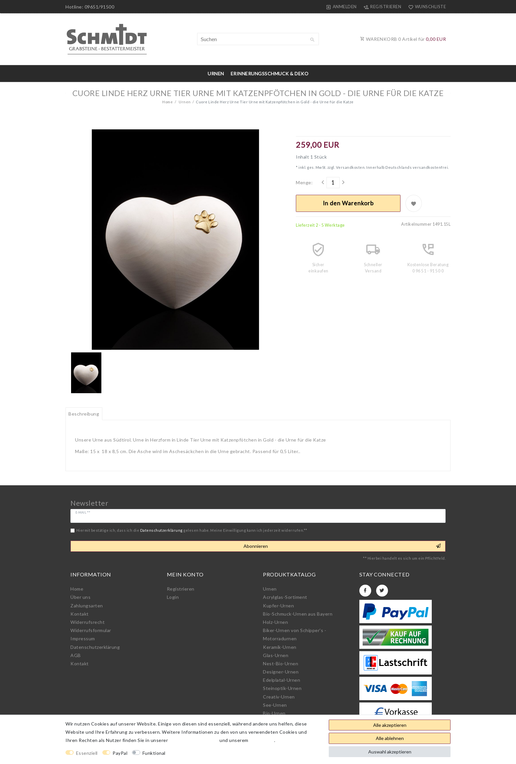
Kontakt (79, 614)
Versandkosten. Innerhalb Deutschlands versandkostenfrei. (392, 167)
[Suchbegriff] (258, 39)
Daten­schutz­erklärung (95, 647)
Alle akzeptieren (389, 725)
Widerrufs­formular (90, 630)
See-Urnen (275, 705)
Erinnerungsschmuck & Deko (270, 73)
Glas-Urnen (275, 655)
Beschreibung (83, 414)
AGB (75, 655)
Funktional (154, 753)
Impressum (82, 638)
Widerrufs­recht (87, 622)
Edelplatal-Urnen (281, 680)
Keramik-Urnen (280, 647)
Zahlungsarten (86, 605)
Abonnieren (342, 546)
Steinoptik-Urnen (282, 688)
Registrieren (180, 589)
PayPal (120, 753)
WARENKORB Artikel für (403, 39)
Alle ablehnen (390, 738)
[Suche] (312, 39)
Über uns (80, 597)
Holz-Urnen (275, 622)
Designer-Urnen (280, 672)
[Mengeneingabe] (333, 182)
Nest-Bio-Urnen (280, 663)
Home (167, 102)
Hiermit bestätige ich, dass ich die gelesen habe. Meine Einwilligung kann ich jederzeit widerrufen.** (191, 530)
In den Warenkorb (348, 203)
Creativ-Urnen (279, 697)
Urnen (216, 73)
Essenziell (87, 753)
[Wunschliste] (425, 6)
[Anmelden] (341, 6)
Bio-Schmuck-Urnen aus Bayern (297, 614)
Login (173, 597)
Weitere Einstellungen (196, 753)
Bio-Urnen (274, 713)
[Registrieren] (382, 6)
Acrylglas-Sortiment (285, 597)
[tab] (83, 413)
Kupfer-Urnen (278, 605)
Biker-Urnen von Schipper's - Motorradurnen (294, 634)
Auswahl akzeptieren (389, 751)
